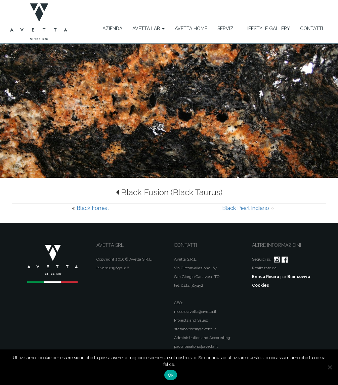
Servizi (226, 28)
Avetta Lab (148, 28)
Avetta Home (191, 28)
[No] (329, 367)
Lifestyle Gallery (267, 28)
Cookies (260, 285)
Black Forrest (93, 208)
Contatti (311, 28)
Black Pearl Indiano (245, 208)
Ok (170, 375)
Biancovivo (298, 276)
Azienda (112, 28)
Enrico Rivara (265, 276)
